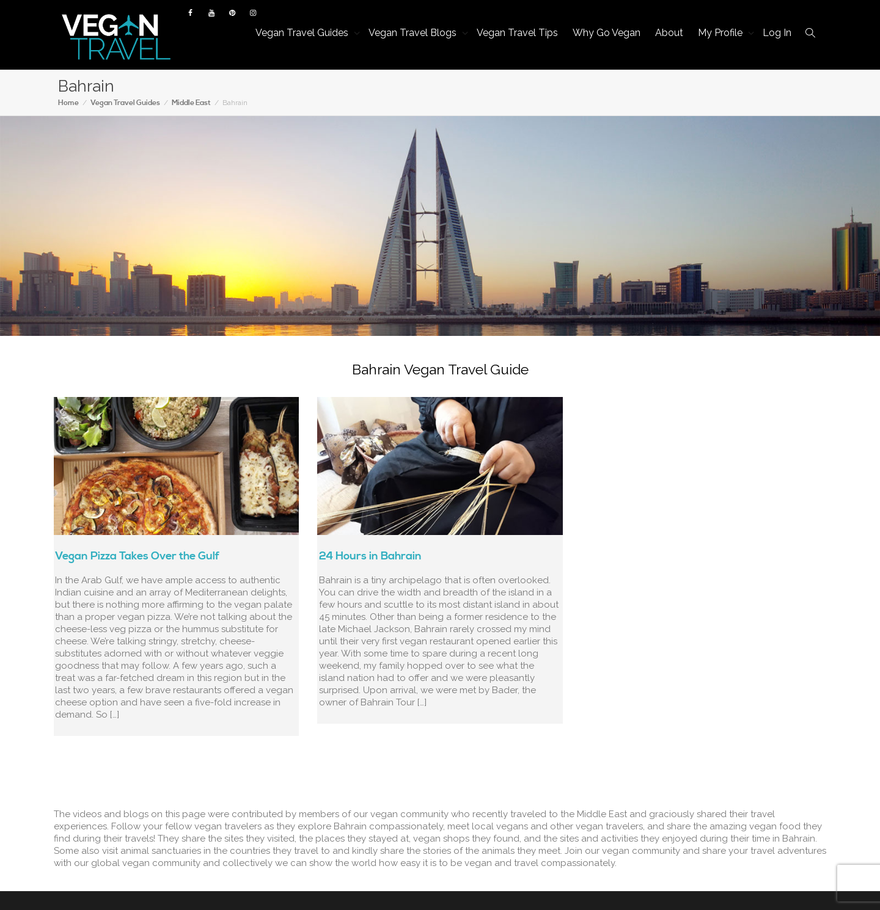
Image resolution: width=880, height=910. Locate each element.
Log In (777, 32)
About (669, 32)
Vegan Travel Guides (303, 32)
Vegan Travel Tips (517, 32)
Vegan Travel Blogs (414, 32)
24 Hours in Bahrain (370, 556)
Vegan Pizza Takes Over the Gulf (137, 556)
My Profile (721, 32)
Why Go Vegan (606, 32)
